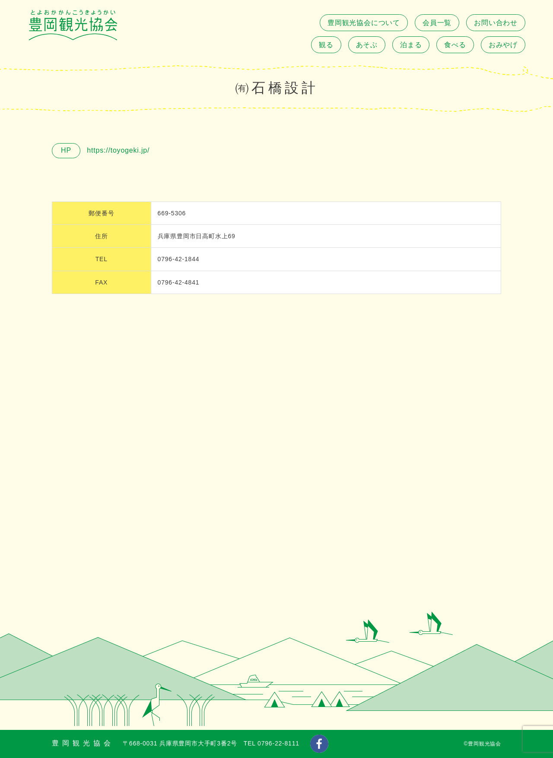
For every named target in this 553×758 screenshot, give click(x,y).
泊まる (411, 44)
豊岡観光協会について (363, 22)
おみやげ (503, 44)
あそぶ (367, 44)
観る (326, 44)
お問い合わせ (496, 22)
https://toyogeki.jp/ (117, 150)
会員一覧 (437, 22)
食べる (455, 44)
